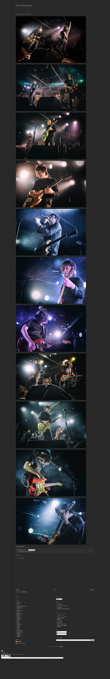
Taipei (20, 551)
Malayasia (19, 624)
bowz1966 (19, 641)
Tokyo (18, 602)
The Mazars (59, 607)
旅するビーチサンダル (61, 623)
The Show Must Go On (28, 551)
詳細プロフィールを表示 (20, 643)
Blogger (61, 646)
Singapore (19, 617)
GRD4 (18, 629)
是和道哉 (59, 626)
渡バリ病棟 (59, 622)
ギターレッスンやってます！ (62, 605)
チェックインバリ (60, 615)
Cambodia (19, 607)
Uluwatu (18, 633)
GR (17, 609)
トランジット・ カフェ (61, 613)
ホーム (55, 589)
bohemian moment (60, 618)
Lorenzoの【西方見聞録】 (62, 625)
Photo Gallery (59, 604)
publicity (18, 636)
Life (17, 603)
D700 (18, 622)
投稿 (58, 631)
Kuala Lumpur (19, 632)
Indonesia (18, 613)
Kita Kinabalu (19, 630)
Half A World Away (24, 5)
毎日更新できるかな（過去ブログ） (64, 608)
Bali (17, 612)
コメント (59, 634)
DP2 (17, 620)
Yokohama (19, 634)
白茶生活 (59, 619)
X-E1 (18, 626)
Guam (18, 623)
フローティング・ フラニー (62, 616)
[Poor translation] (8, 656)
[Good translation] (3, 656)
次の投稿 (17, 589)
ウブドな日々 (59, 620)
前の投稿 (92, 589)
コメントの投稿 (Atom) (22, 591)
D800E (18, 614)
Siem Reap (19, 610)
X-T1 (33, 551)
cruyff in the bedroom (20, 546)
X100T (18, 627)
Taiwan (22, 551)
